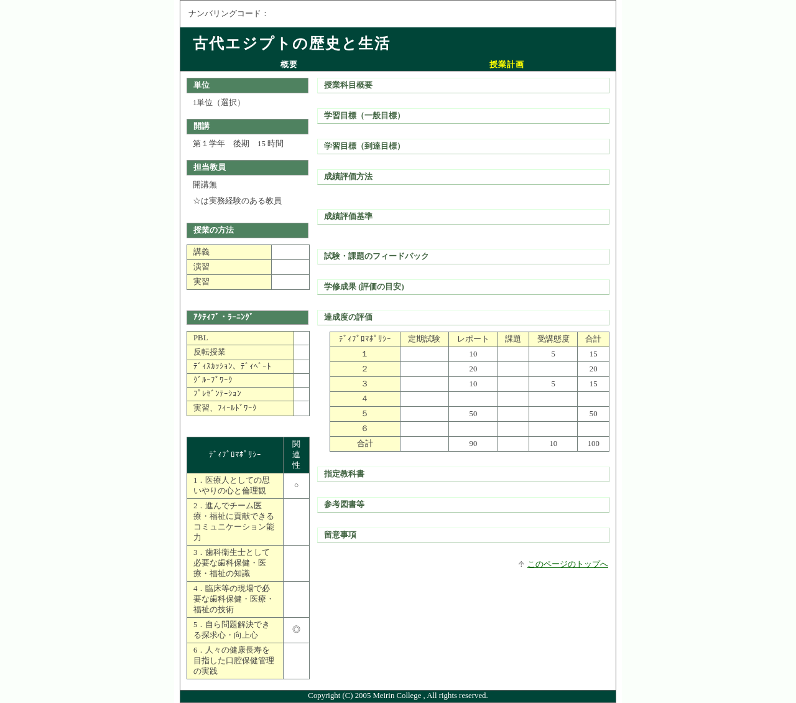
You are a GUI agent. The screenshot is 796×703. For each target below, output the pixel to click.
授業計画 (506, 64)
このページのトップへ (567, 564)
